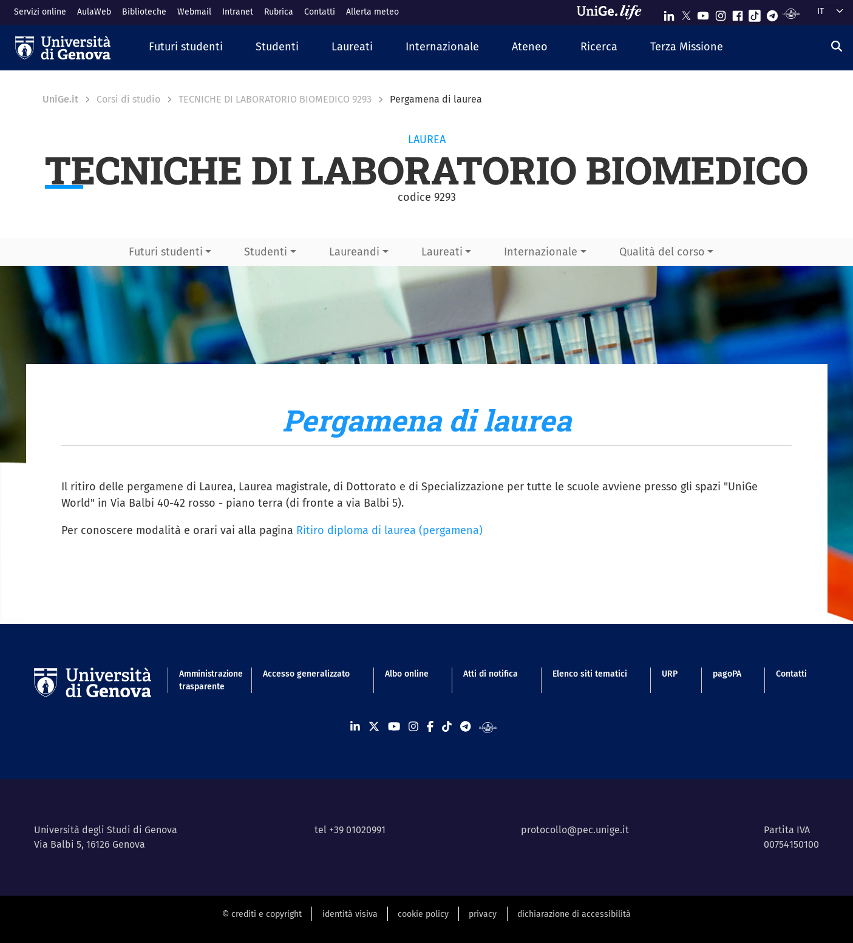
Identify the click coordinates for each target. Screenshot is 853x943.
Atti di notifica (490, 674)
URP (670, 674)
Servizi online (40, 12)
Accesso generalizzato (306, 674)
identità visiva (350, 914)
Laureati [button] (442, 252)
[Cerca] (836, 46)
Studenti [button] (265, 252)
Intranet (237, 12)
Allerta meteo (372, 12)
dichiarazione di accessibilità (574, 914)
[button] (185, 48)
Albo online (407, 674)
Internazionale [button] (540, 252)
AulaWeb (94, 12)
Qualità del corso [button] (662, 252)
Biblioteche (144, 12)
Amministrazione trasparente (203, 680)
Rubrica (278, 12)
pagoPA (727, 674)
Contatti (319, 12)
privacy (483, 914)
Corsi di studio (128, 99)
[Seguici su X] (686, 13)
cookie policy (423, 914)
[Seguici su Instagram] (720, 13)
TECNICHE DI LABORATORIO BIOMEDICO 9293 (275, 99)
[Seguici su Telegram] (772, 13)
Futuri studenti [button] (166, 252)
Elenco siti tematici (589, 674)
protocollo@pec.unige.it (575, 830)
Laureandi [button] (354, 252)
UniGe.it (60, 99)
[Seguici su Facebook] (737, 13)
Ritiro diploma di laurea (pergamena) (389, 530)
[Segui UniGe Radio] (791, 13)
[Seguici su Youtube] (703, 13)
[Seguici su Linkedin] (669, 13)
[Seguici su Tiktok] (754, 13)
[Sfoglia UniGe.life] (613, 12)
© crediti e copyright (262, 914)
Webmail (194, 12)
